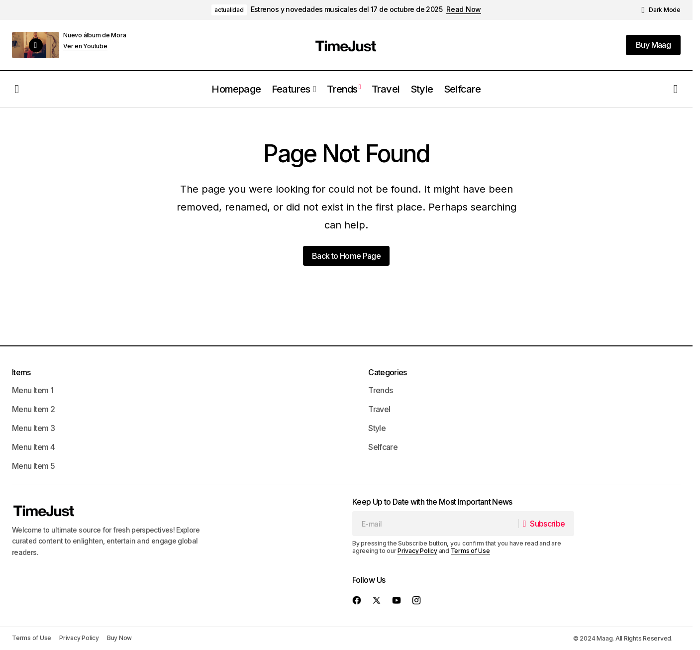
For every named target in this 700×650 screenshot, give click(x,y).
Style (377, 428)
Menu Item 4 (33, 447)
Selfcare (383, 447)
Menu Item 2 (33, 409)
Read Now (463, 9)
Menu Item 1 (32, 390)
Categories (387, 372)
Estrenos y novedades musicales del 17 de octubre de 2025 (347, 9)
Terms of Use (470, 550)
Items (21, 372)
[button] (661, 10)
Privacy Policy (417, 550)
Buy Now (119, 638)
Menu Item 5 (33, 466)
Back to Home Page (346, 256)
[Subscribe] (545, 524)
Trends (380, 390)
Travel (379, 409)
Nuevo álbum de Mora (94, 35)
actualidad (229, 9)
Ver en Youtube (85, 46)
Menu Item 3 (33, 428)
